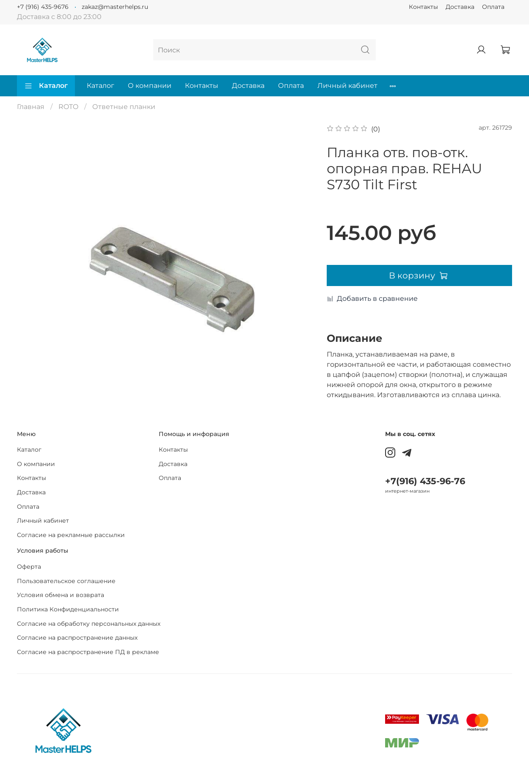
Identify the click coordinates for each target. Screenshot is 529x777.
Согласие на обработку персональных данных (88, 623)
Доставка (460, 7)
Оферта (29, 566)
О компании (149, 86)
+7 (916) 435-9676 (43, 7)
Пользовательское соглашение (66, 581)
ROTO (68, 107)
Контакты (423, 7)
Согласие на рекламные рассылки (71, 535)
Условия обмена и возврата (60, 595)
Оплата (493, 7)
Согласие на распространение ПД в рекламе (88, 652)
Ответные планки (123, 107)
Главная (30, 107)
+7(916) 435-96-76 (425, 481)
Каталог (46, 86)
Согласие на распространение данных (77, 637)
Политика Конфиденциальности (68, 609)
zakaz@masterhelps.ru (115, 7)
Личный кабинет (347, 86)
